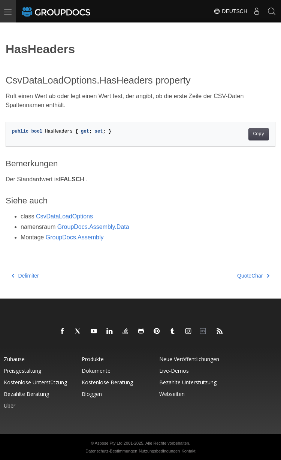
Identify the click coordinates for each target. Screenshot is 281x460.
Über (9, 405)
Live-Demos (174, 370)
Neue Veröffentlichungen (189, 359)
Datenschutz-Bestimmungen (111, 451)
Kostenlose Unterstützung (35, 382)
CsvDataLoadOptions (64, 216)
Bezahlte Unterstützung (188, 382)
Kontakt (188, 451)
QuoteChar (253, 276)
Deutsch (230, 11)
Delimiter (25, 276)
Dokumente (96, 370)
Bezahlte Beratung (26, 393)
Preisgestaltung (22, 370)
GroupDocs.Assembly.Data (93, 227)
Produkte (93, 359)
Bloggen (92, 393)
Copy (258, 134)
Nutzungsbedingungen (159, 451)
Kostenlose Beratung (107, 382)
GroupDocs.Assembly (75, 237)
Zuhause (14, 359)
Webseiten (172, 393)
